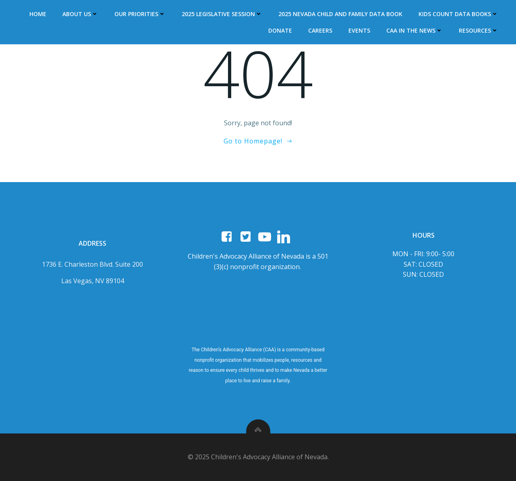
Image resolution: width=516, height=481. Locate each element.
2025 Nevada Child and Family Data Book (340, 14)
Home (37, 14)
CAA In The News (414, 30)
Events (359, 30)
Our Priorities (140, 14)
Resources (478, 30)
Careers (320, 30)
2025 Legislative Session (222, 14)
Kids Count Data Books (458, 14)
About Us (80, 14)
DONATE (280, 30)
